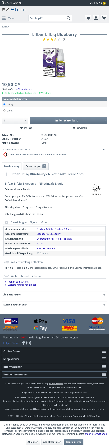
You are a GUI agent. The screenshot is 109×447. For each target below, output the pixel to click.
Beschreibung (11, 166)
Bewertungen (36, 166)
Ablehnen (32, 441)
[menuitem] (98, 3)
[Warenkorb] (104, 18)
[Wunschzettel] (88, 18)
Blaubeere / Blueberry (48, 233)
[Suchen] (68, 18)
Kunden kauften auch (15, 304)
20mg (10, 110)
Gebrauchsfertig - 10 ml (49, 238)
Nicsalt (68, 238)
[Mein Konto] (96, 18)
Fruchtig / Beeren (63, 229)
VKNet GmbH (95, 416)
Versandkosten (56, 383)
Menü (8, 18)
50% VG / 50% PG (46, 248)
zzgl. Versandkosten (23, 89)
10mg (10, 104)
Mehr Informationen (96, 433)
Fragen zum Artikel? (17, 281)
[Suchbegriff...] (50, 18)
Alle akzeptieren (52, 441)
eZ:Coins (98, 3)
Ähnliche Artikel (12, 294)
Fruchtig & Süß (45, 229)
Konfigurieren (74, 441)
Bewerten (80, 127)
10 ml (40, 243)
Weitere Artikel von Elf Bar (20, 284)
